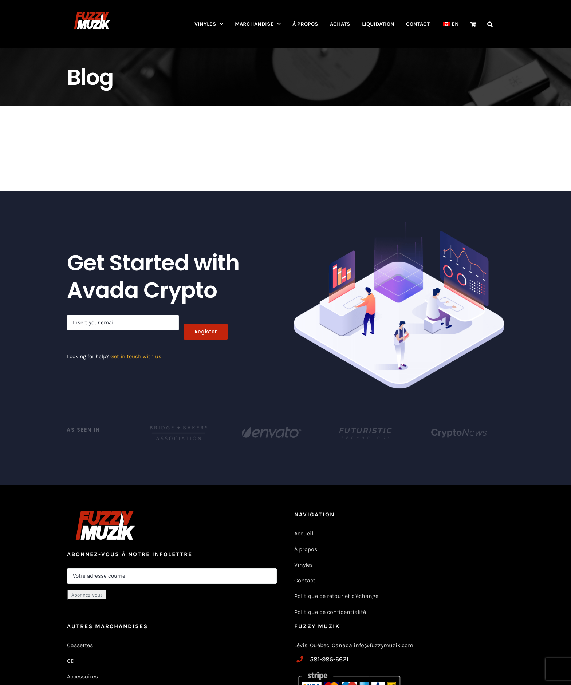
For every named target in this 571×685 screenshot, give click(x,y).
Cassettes (80, 645)
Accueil (303, 533)
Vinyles (303, 564)
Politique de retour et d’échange (336, 596)
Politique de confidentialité (330, 612)
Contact (304, 580)
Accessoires (83, 676)
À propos (305, 549)
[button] (489, 24)
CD (71, 660)
